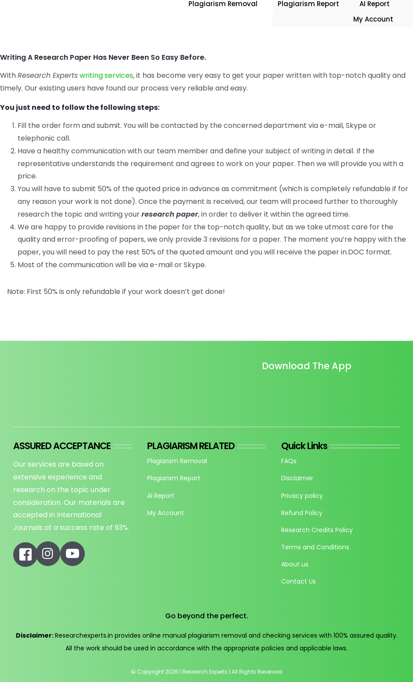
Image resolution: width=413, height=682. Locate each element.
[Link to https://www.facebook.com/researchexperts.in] (25, 554)
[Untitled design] (263, 390)
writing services (106, 75)
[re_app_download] (355, 384)
